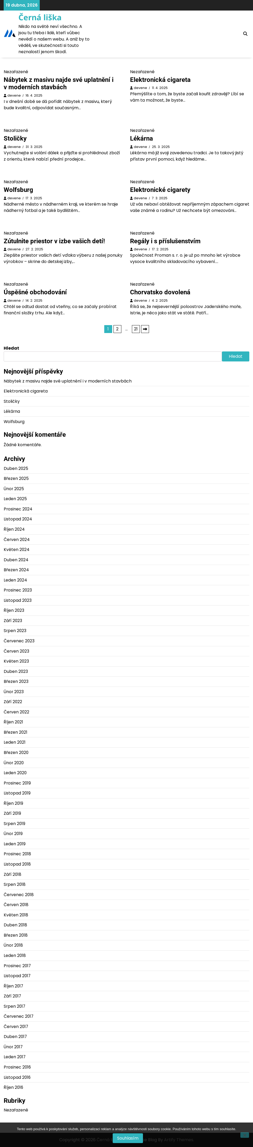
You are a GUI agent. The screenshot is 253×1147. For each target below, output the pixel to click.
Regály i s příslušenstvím (165, 241)
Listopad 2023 (18, 600)
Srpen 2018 (15, 884)
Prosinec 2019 (17, 783)
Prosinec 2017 (17, 966)
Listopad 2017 (17, 976)
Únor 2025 (14, 488)
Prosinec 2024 (18, 509)
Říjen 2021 (13, 722)
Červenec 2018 (19, 894)
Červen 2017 (16, 1026)
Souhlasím (127, 1138)
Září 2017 (12, 996)
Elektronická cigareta (160, 79)
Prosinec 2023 (18, 590)
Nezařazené (16, 1110)
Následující (145, 329)
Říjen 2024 (14, 529)
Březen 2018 (16, 935)
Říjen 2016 (13, 1087)
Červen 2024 (17, 539)
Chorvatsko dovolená (160, 292)
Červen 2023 (16, 651)
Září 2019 (12, 813)
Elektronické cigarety (160, 189)
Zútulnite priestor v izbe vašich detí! (54, 241)
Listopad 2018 (17, 864)
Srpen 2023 (15, 630)
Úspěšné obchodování (35, 292)
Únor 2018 (13, 945)
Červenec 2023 (19, 641)
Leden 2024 (15, 580)
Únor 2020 (14, 763)
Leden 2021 (15, 742)
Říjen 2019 (13, 803)
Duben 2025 (16, 468)
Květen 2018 (16, 915)
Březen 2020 (16, 752)
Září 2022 (13, 701)
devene (14, 95)
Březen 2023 (16, 681)
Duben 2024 (16, 560)
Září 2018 (12, 874)
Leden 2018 (15, 955)
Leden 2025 (15, 498)
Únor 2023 (14, 691)
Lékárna (141, 138)
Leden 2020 (15, 773)
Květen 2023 (16, 661)
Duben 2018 (15, 925)
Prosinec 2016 (17, 1067)
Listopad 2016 (17, 1077)
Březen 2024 (16, 570)
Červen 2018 (16, 904)
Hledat (11, 348)
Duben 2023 (16, 671)
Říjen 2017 (13, 986)
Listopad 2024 (18, 519)
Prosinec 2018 (17, 854)
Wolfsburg (18, 189)
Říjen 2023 (14, 610)
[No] (244, 1135)
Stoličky (15, 138)
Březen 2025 (16, 478)
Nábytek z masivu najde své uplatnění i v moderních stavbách (58, 83)
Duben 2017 (15, 1036)
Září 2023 (13, 620)
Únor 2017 (13, 1047)
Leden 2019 (15, 844)
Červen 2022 (16, 712)
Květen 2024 (16, 549)
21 (136, 329)
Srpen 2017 (14, 1006)
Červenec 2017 (18, 1016)
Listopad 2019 (17, 793)
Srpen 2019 (14, 823)
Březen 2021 (15, 732)
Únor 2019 (13, 833)
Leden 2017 (15, 1057)
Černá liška (40, 17)
